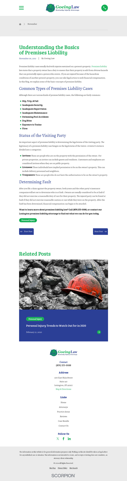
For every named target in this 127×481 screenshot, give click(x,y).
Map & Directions (63, 389)
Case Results (63, 421)
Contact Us (63, 425)
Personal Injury (28, 220)
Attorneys (63, 407)
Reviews (63, 416)
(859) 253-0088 (63, 365)
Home (63, 402)
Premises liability (99, 66)
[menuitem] (52, 468)
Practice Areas (63, 411)
